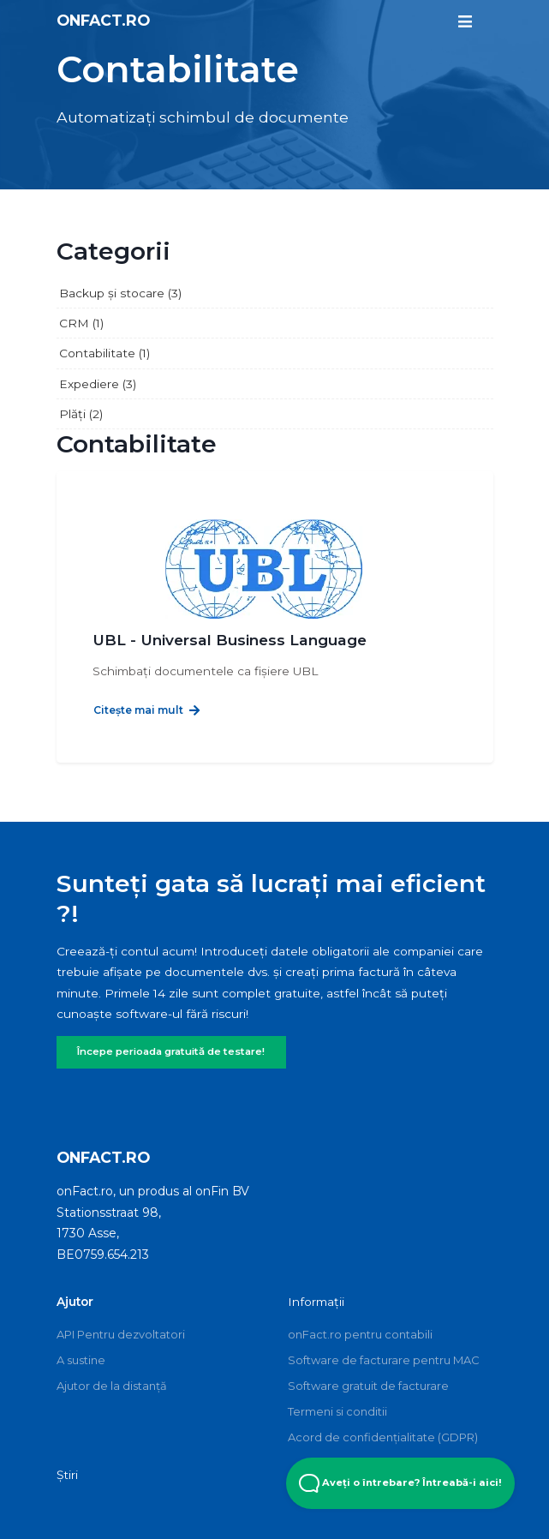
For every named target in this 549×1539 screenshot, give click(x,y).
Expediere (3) (97, 384)
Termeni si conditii (337, 1411)
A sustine (81, 1360)
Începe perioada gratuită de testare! (171, 1051)
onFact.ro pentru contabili (360, 1334)
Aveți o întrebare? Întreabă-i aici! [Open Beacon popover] (400, 1483)
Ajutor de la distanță (112, 1385)
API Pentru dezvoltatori (121, 1334)
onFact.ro (103, 20)
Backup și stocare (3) (120, 293)
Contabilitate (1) (104, 353)
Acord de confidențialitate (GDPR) (383, 1437)
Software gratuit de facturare (368, 1385)
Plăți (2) (81, 414)
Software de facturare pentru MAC (384, 1360)
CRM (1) (81, 323)
